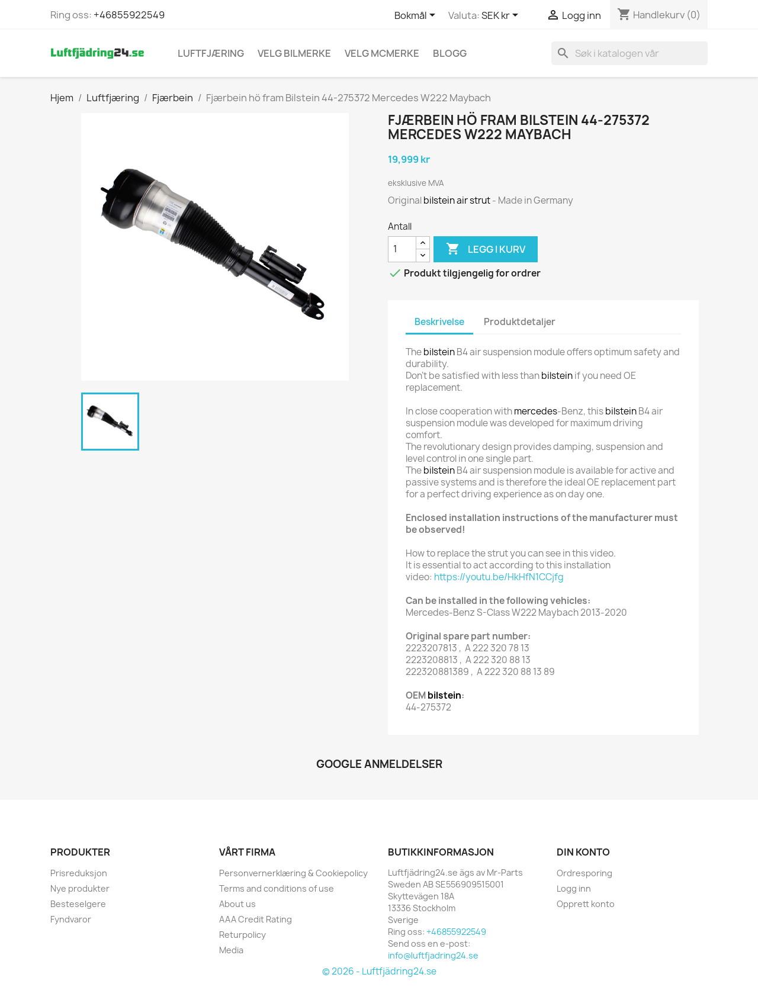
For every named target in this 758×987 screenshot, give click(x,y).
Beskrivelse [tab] (439, 322)
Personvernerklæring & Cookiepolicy (293, 873)
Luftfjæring (211, 53)
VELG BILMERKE (294, 53)
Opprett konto (586, 903)
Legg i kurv (485, 249)
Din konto (583, 852)
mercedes (535, 411)
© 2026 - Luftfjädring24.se (379, 971)
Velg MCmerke (382, 53)
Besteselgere (78, 903)
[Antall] (402, 249)
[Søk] (629, 53)
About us (237, 903)
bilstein (439, 200)
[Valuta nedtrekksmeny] (501, 16)
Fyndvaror (70, 919)
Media (231, 950)
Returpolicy (242, 934)
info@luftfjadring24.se (433, 955)
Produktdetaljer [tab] (519, 322)
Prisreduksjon (78, 873)
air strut (473, 200)
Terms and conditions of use (276, 888)
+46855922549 (129, 14)
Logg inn (574, 888)
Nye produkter (80, 888)
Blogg (450, 53)
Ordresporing (584, 873)
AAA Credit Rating (255, 919)
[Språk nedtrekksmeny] (416, 16)
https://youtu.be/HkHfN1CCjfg (499, 577)
